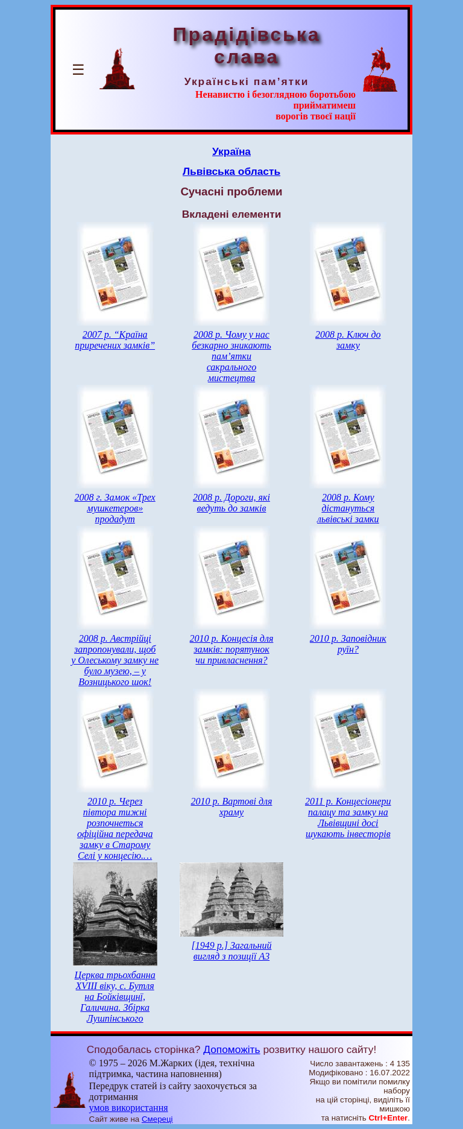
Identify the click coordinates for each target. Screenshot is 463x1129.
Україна (231, 151)
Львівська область (231, 171)
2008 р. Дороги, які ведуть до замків (231, 502)
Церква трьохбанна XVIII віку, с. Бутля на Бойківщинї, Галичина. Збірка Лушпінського (115, 996)
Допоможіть (231, 1049)
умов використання (128, 1107)
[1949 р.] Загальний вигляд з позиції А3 (232, 950)
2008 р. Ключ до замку (347, 339)
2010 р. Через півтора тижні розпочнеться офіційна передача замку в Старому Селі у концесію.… (115, 828)
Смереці (157, 1119)
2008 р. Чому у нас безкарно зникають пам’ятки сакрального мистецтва (231, 356)
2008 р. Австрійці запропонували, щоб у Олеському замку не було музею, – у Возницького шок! (115, 660)
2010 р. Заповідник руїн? (348, 643)
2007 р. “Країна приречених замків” (115, 339)
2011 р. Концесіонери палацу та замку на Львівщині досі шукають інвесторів (348, 817)
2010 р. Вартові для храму (231, 806)
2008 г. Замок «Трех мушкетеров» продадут (115, 508)
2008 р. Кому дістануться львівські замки (348, 508)
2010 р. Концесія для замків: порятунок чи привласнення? (232, 649)
